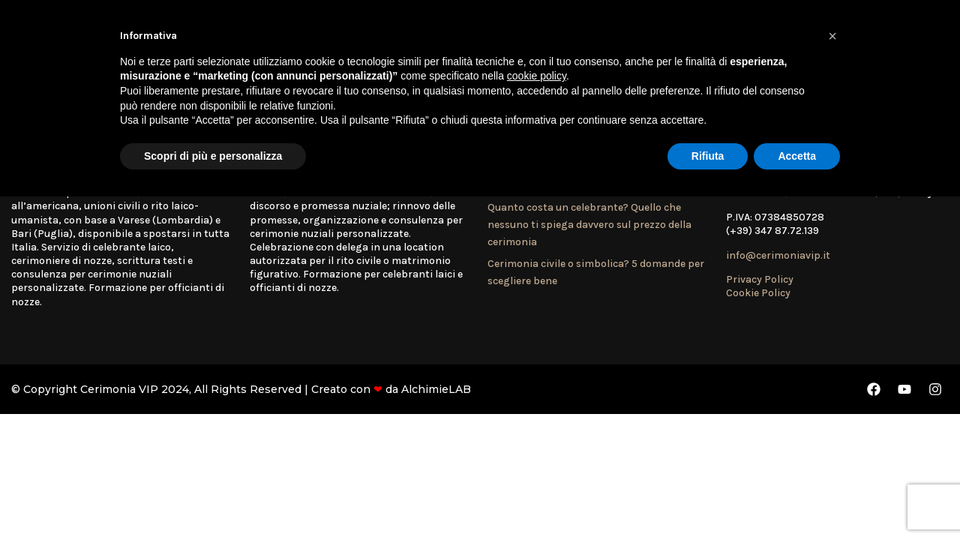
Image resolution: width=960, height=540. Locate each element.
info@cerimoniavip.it (778, 255)
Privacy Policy (760, 279)
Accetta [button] (797, 156)
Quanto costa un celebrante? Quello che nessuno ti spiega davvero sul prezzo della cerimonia (590, 225)
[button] (832, 36)
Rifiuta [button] (708, 156)
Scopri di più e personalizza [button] (213, 156)
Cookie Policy (758, 292)
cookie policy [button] (536, 76)
